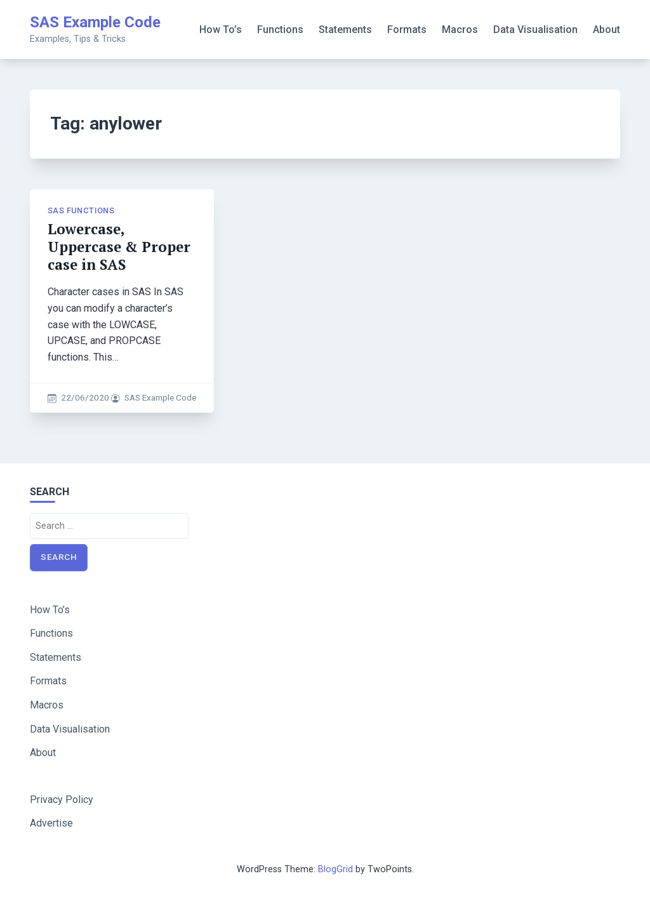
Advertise (51, 823)
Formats (407, 29)
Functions (280, 29)
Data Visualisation (535, 29)
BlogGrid (335, 869)
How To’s (220, 29)
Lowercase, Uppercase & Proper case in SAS (119, 247)
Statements (345, 29)
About (606, 29)
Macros (460, 29)
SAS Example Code (95, 22)
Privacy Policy (61, 800)
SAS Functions (81, 210)
